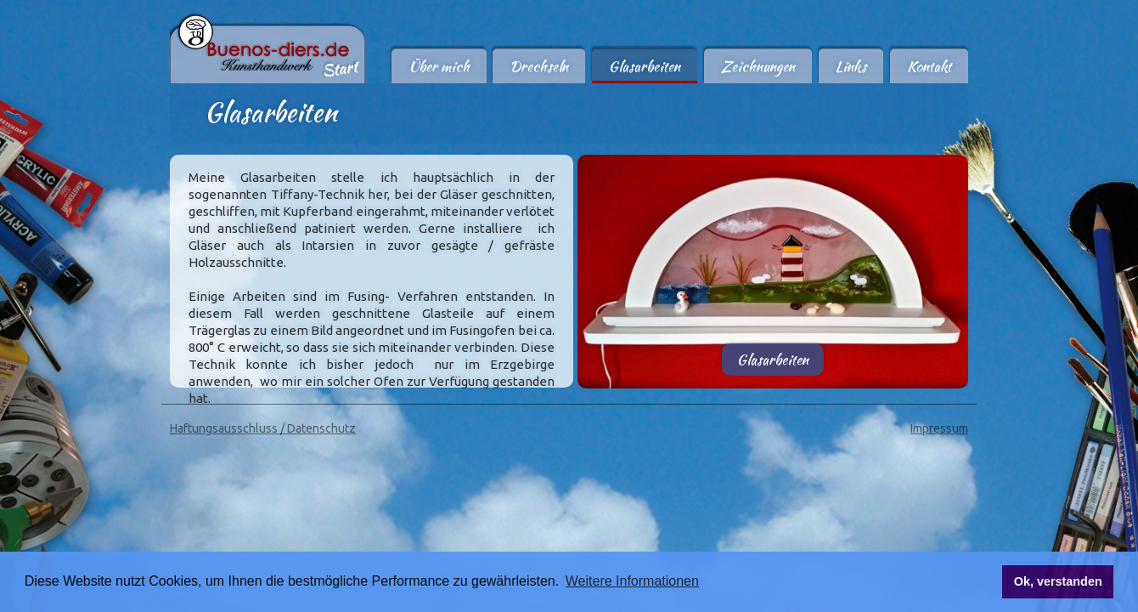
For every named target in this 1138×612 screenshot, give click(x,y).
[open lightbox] (772, 262)
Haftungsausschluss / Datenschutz (263, 428)
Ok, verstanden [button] (1058, 581)
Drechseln (539, 66)
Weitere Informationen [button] (632, 581)
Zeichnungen (758, 66)
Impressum (939, 428)
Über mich (439, 66)
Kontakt (929, 66)
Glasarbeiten (644, 66)
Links (851, 66)
